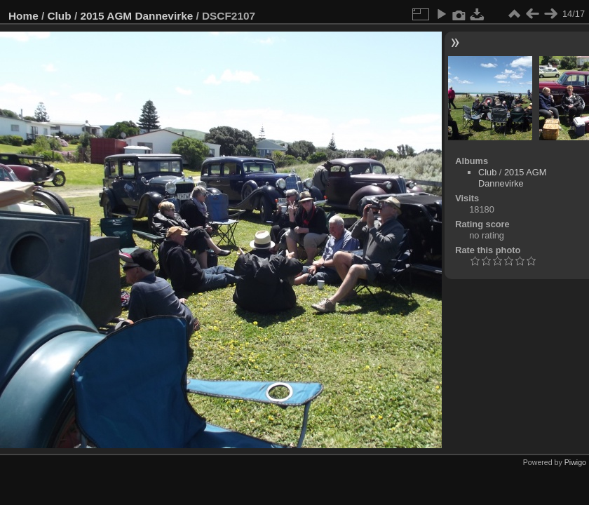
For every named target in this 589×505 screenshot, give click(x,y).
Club (60, 16)
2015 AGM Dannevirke (136, 16)
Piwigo (575, 462)
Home (23, 16)
